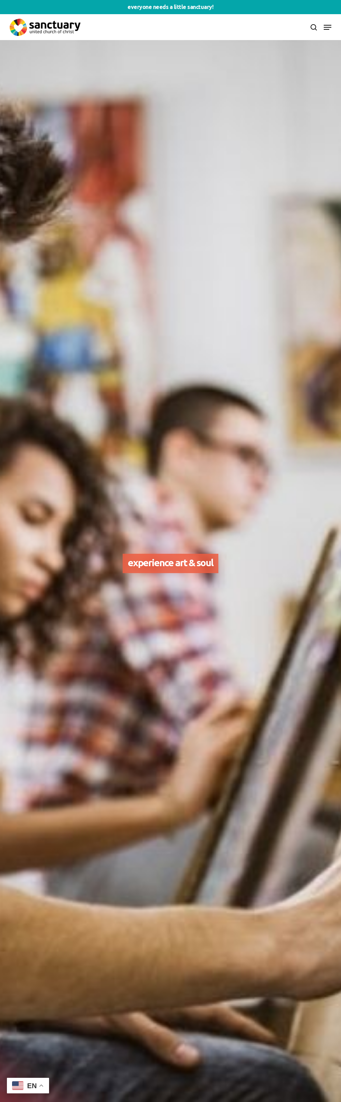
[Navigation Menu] (327, 27)
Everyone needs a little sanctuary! (170, 7)
